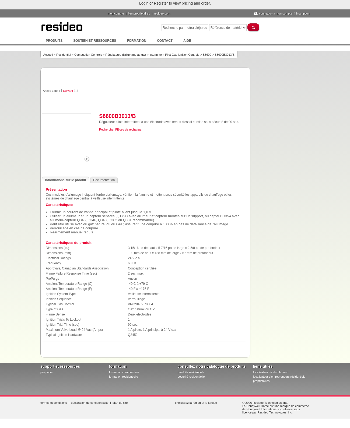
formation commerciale (124, 372)
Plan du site (120, 402)
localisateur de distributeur (270, 372)
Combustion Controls (88, 54)
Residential (63, 54)
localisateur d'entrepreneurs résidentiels (279, 376)
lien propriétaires (139, 13)
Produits (54, 41)
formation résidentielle (123, 376)
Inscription (303, 13)
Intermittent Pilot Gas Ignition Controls (174, 54)
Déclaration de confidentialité (89, 402)
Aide (187, 41)
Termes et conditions (53, 402)
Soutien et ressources (94, 41)
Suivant (68, 90)
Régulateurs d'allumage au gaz (125, 54)
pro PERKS (46, 372)
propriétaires (261, 381)
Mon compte (116, 13)
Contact (165, 41)
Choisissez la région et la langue (196, 402)
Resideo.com (162, 13)
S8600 (207, 54)
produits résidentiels (191, 372)
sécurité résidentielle (191, 376)
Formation (136, 41)
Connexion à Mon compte (275, 13)
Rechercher (106, 129)
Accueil (48, 54)
